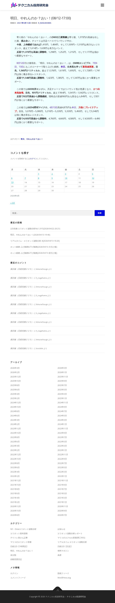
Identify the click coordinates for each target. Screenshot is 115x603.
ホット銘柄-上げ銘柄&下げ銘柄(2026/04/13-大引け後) (33, 247)
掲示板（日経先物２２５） (21, 269)
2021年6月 (15, 493)
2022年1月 (62, 476)
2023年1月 (62, 450)
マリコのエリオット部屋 (20, 542)
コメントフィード (18, 577)
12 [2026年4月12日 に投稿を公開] (93, 178)
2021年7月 (62, 489)
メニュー (102, 5)
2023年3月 (62, 445)
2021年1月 (62, 502)
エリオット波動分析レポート (70, 533)
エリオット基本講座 (19, 533)
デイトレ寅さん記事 (19, 537)
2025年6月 (15, 389)
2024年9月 (62, 407)
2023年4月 (15, 445)
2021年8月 (15, 489)
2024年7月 (62, 411)
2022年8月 (15, 463)
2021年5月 (62, 493)
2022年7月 (62, 463)
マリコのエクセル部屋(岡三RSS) (71, 537)
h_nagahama (44, 23)
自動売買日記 (16, 559)
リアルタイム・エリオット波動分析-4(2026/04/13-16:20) (35, 241)
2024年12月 (15, 402)
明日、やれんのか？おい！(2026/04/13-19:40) (30, 234)
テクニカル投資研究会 (76, 596)
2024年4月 (15, 420)
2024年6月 (15, 415)
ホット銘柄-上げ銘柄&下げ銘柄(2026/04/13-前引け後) (33, 253)
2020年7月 (62, 515)
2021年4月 (15, 497)
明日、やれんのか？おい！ (32, 139)
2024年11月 (63, 402)
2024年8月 (15, 411)
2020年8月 (15, 515)
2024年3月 (62, 420)
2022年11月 (63, 454)
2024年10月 (15, 407)
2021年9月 (62, 485)
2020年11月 (63, 506)
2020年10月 (15, 510)
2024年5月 (62, 415)
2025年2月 (15, 398)
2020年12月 (15, 506)
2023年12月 (15, 428)
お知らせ (61, 529)
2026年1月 (62, 372)
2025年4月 (15, 394)
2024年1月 (62, 424)
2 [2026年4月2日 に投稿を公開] (52, 174)
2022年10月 (15, 459)
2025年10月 (15, 381)
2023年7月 (62, 437)
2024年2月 (15, 424)
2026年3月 (62, 368)
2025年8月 (15, 385)
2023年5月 (62, 441)
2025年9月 (62, 381)
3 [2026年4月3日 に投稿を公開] (65, 174)
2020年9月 (62, 510)
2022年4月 (15, 471)
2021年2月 (15, 502)
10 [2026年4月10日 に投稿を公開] (66, 178)
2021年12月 (15, 480)
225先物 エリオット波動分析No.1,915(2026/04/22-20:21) (35, 228)
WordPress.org (64, 577)
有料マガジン (63, 550)
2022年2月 (15, 476)
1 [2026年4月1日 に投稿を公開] (38, 174)
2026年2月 (15, 372)
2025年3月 (62, 394)
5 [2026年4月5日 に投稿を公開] (92, 174)
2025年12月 (15, 376)
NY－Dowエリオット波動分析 (23, 529)
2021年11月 (63, 480)
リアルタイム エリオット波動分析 (72, 542)
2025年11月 (63, 376)
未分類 (13, 555)
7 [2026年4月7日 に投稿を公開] (25, 178)
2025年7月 (62, 385)
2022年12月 (15, 454)
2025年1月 (62, 398)
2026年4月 (15, 368)
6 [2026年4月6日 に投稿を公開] (11, 178)
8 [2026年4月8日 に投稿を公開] (38, 178)
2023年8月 (15, 437)
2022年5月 (62, 467)
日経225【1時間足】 (19, 546)
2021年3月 (62, 497)
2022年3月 (62, 471)
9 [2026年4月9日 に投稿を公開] (52, 178)
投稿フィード (63, 573)
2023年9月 (62, 433)
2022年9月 (62, 459)
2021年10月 (15, 485)
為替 (59, 555)
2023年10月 (15, 433)
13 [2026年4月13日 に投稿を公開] (12, 182)
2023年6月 (15, 441)
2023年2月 (15, 450)
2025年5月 (62, 389)
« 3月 (12, 203)
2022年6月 (15, 467)
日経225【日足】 (65, 546)
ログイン (33, 158)
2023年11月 (63, 428)
